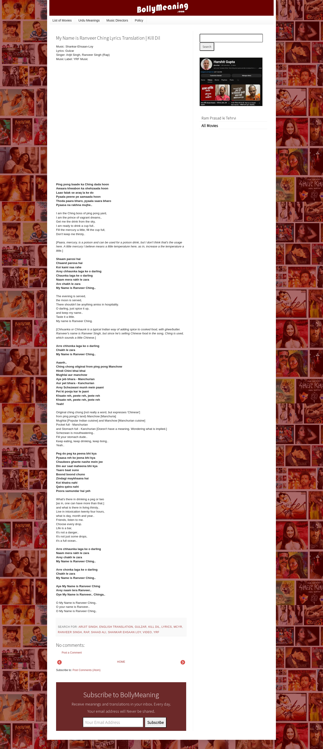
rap (86, 632)
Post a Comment (72, 652)
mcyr (178, 626)
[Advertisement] (152, 75)
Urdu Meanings (89, 20)
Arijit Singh (88, 626)
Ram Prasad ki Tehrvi (218, 118)
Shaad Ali (98, 632)
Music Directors (117, 20)
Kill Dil (154, 626)
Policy (139, 20)
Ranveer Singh (70, 632)
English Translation (116, 626)
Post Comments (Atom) (86, 670)
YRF (156, 632)
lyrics (167, 626)
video (147, 632)
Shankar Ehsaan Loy (124, 632)
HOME (121, 661)
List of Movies (62, 20)
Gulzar (140, 626)
